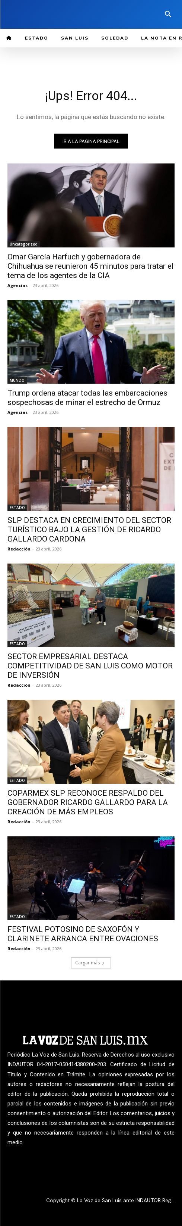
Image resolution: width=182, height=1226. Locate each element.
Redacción (19, 549)
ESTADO (17, 507)
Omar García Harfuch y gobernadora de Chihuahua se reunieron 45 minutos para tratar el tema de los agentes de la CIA (90, 266)
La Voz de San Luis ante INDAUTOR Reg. (125, 1200)
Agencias (17, 285)
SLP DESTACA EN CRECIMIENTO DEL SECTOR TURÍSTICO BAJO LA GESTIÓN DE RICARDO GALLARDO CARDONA (89, 529)
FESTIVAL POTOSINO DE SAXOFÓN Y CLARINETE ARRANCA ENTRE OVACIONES (82, 934)
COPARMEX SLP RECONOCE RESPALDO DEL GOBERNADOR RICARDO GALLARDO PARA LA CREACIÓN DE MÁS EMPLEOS (87, 802)
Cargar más (90, 963)
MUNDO (17, 380)
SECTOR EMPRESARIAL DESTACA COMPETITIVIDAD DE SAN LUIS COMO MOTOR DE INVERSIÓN (90, 666)
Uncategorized (24, 244)
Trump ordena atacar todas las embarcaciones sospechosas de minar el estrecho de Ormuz (87, 398)
